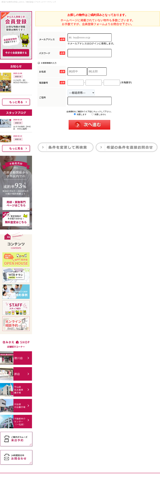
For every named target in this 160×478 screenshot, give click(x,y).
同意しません (99, 114)
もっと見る (16, 102)
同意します (80, 114)
